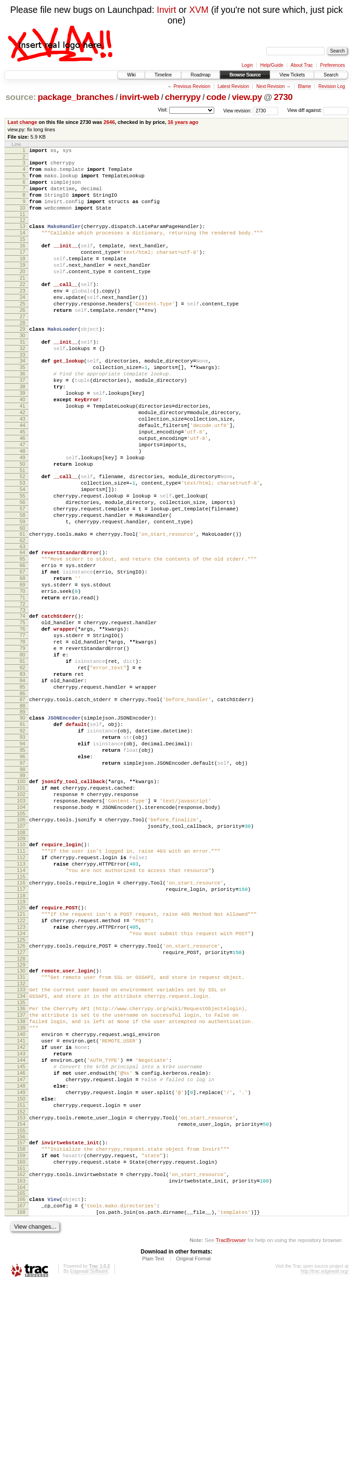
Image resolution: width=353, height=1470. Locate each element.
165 (21, 1375)
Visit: (163, 109)
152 (21, 1283)
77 (22, 725)
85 (22, 788)
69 (22, 666)
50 (22, 524)
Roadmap (201, 74)
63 (22, 621)
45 (22, 485)
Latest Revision (233, 86)
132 (21, 1130)
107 (21, 949)
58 (22, 585)
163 (21, 1362)
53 (22, 546)
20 (22, 293)
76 (22, 717)
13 (22, 238)
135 (21, 1151)
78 (22, 733)
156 (21, 1310)
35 (22, 407)
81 (22, 756)
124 (21, 1073)
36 (22, 415)
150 (21, 1267)
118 (21, 1029)
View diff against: (317, 110)
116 (21, 1014)
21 (22, 301)
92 (22, 837)
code (216, 97)
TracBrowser (231, 1426)
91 (22, 829)
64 (22, 627)
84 (22, 780)
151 (21, 1275)
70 (22, 674)
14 (22, 246)
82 (22, 764)
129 (21, 1108)
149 (21, 1259)
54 (22, 554)
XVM (198, 10)
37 (22, 423)
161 (21, 1348)
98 (22, 884)
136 (21, 1157)
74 (22, 701)
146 (21, 1236)
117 (21, 1022)
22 (22, 309)
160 (21, 1340)
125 (21, 1080)
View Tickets (292, 74)
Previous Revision (191, 86)
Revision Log (332, 86)
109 (21, 963)
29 (22, 362)
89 (22, 815)
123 (21, 1065)
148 (21, 1251)
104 (21, 927)
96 (22, 868)
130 (21, 1114)
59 (22, 593)
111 (21, 976)
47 (22, 501)
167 (21, 1389)
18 (22, 278)
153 (21, 1289)
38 (22, 430)
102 (21, 911)
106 (21, 941)
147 (21, 1244)
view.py (247, 97)
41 (22, 454)
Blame (304, 86)
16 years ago (183, 122)
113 (21, 992)
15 (22, 254)
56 (22, 570)
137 (21, 1165)
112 (21, 984)
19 (22, 285)
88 (22, 809)
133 (21, 1136)
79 (22, 741)
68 (22, 658)
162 (21, 1354)
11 (22, 226)
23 (22, 317)
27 (22, 348)
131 (21, 1122)
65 (22, 635)
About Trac (301, 65)
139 (21, 1181)
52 (22, 538)
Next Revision (270, 86)
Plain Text (153, 1445)
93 (22, 845)
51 (22, 532)
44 (22, 477)
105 (21, 935)
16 (22, 262)
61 (22, 607)
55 (22, 562)
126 (21, 1086)
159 (21, 1332)
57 (22, 577)
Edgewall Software (89, 1457)
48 (22, 509)
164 (21, 1369)
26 (22, 340)
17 (22, 270)
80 (22, 748)
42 (22, 462)
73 (22, 695)
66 (22, 642)
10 (22, 219)
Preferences (332, 65)
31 (22, 378)
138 (21, 1173)
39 (22, 438)
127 (21, 1094)
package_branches (76, 97)
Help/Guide (271, 65)
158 (21, 1324)
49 (22, 517)
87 (22, 801)
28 (22, 356)
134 (21, 1144)
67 (22, 650)
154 (21, 1297)
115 (21, 1008)
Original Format (193, 1445)
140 (21, 1189)
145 (21, 1228)
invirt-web (139, 97)
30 (22, 370)
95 (22, 860)
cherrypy (183, 97)
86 (22, 795)
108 (21, 957)
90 (22, 821)
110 (21, 969)
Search (331, 74)
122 (21, 1057)
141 (21, 1197)
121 (21, 1049)
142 (21, 1204)
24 (22, 325)
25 (22, 332)
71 (22, 682)
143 (21, 1212)
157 (21, 1316)
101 (21, 904)
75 (22, 709)
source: (21, 97)
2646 (109, 122)
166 (21, 1381)
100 (21, 896)
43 (22, 470)
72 (22, 689)
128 (21, 1102)
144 (21, 1220)
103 (21, 919)
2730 (283, 97)
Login (247, 65)
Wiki (131, 74)
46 (22, 493)
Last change (22, 122)
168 (21, 1397)
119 (21, 1035)
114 (21, 1000)
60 (22, 601)
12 (22, 232)
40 (22, 446)
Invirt (166, 10)
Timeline (162, 74)
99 (22, 890)
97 (22, 876)
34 (22, 399)
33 (22, 393)
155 (21, 1304)
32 (22, 385)
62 (22, 615)
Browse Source (245, 74)
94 (22, 852)
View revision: (237, 110)
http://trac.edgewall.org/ (324, 1457)
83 (22, 772)
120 (21, 1041)
